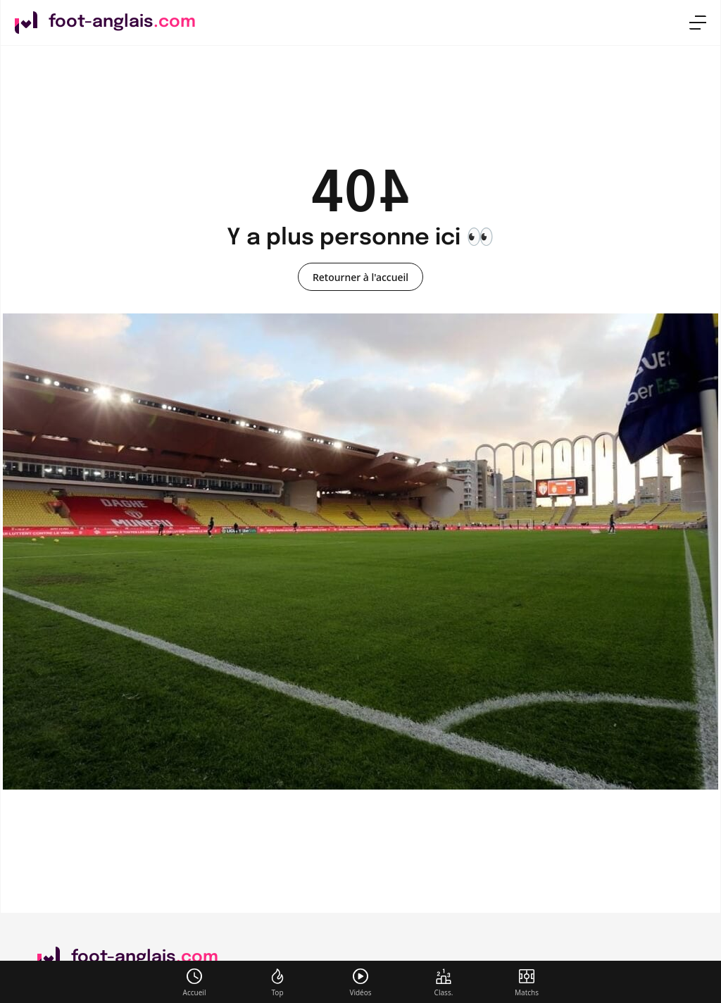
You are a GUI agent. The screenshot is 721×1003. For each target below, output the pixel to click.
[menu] (697, 22)
